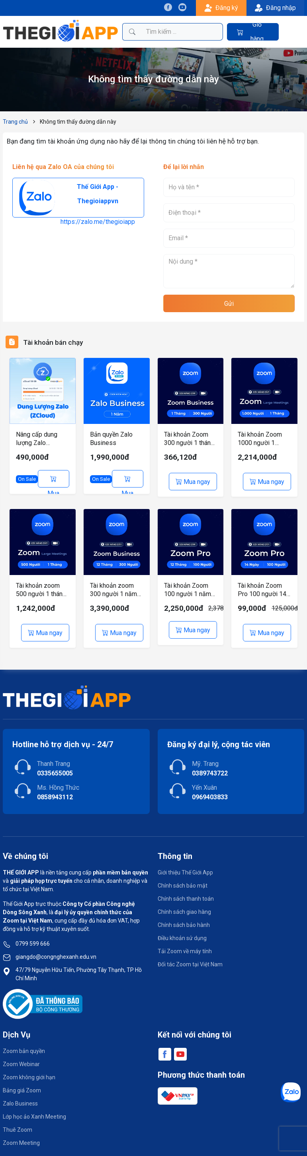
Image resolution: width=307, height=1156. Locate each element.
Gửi (229, 303)
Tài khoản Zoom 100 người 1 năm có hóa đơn (187, 587)
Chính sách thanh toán (186, 893)
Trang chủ (15, 122)
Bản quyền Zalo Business (111, 439)
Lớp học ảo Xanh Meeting (34, 1111)
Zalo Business (20, 1098)
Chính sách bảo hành (184, 919)
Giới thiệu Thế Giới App (185, 867)
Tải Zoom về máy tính (185, 945)
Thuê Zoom (17, 1124)
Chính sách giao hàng (184, 906)
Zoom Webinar (21, 1058)
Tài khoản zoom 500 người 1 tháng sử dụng (41, 587)
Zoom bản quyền (24, 1045)
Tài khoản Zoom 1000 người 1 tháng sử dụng (260, 439)
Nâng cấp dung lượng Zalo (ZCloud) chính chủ (41, 439)
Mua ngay (53, 481)
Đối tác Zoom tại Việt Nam (190, 959)
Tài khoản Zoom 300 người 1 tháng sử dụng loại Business (189, 439)
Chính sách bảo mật (182, 880)
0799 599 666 (33, 938)
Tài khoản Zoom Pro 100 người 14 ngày (262, 587)
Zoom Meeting (21, 1137)
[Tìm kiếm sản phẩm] (182, 32)
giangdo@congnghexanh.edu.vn (56, 951)
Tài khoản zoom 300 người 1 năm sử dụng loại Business (113, 587)
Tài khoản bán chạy (57, 342)
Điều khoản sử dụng (182, 932)
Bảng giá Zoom (22, 1085)
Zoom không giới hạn (29, 1072)
